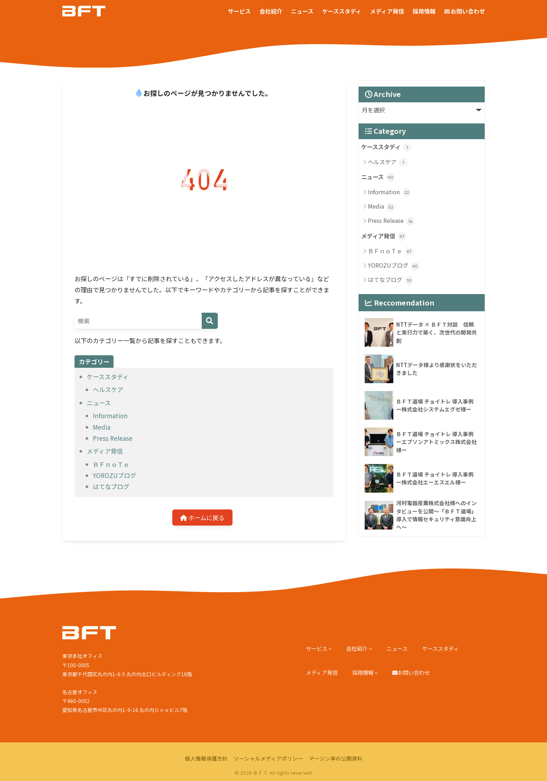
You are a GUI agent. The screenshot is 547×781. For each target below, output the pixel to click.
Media (101, 427)
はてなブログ (111, 486)
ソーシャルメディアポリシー (268, 758)
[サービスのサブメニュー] (330, 648)
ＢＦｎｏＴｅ (111, 464)
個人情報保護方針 (206, 758)
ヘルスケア (108, 389)
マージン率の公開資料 (336, 758)
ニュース (99, 402)
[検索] (210, 321)
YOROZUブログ (114, 475)
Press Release (113, 438)
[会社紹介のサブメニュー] (370, 648)
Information (110, 415)
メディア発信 (105, 450)
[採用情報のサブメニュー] (376, 672)
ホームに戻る (202, 517)
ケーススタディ (108, 376)
